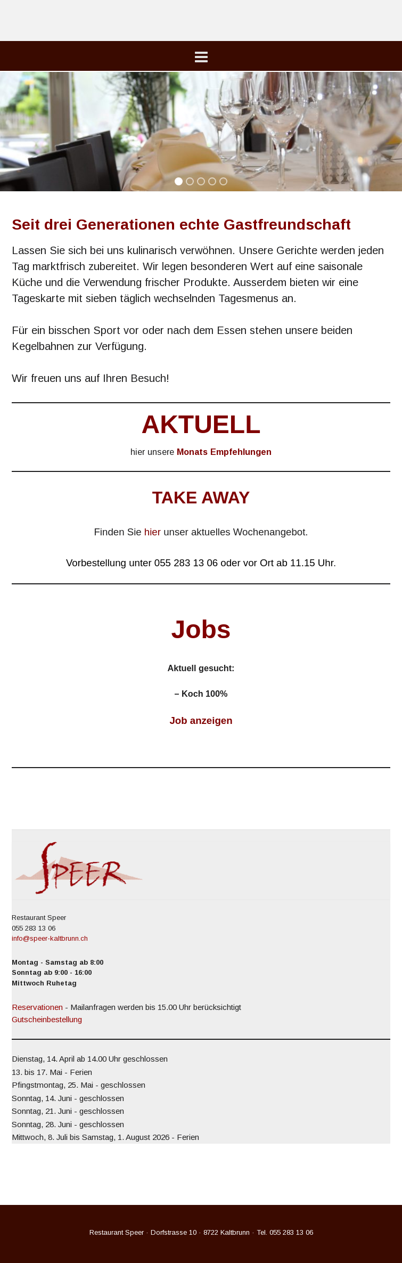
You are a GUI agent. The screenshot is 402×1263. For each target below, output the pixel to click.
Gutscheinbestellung (47, 1019)
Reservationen (37, 1007)
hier (152, 531)
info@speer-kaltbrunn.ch (50, 938)
